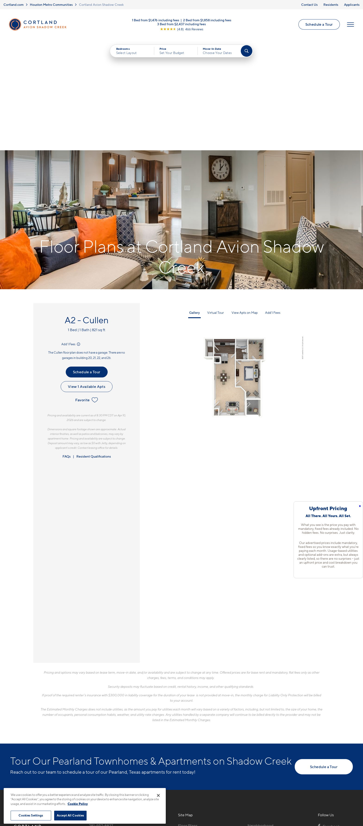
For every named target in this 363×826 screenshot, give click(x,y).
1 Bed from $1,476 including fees (155, 20)
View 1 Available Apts (86, 276)
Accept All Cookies (70, 815)
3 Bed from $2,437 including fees (181, 24)
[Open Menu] (350, 25)
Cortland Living (191, 756)
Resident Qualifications (93, 346)
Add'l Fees (71, 234)
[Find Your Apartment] (246, 51)
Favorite (86, 289)
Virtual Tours (189, 731)
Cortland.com (13, 4)
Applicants (352, 4)
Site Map (202, 798)
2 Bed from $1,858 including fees (207, 20)
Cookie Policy (78, 804)
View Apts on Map (245, 202)
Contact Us (309, 4)
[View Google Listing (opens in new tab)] (181, 29)
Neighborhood (260, 715)
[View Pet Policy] (128, 740)
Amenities (187, 747)
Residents (330, 4)
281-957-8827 (101, 715)
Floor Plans (187, 715)
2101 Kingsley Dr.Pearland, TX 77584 (105, 726)
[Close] (158, 795)
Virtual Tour (215, 202)
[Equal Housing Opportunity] (91, 740)
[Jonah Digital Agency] (342, 795)
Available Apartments (197, 723)
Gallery (194, 202)
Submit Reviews (180, 798)
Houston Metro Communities (51, 4)
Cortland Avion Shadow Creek (101, 4)
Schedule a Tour (319, 24)
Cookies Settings (31, 815)
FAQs (67, 346)
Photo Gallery (190, 739)
